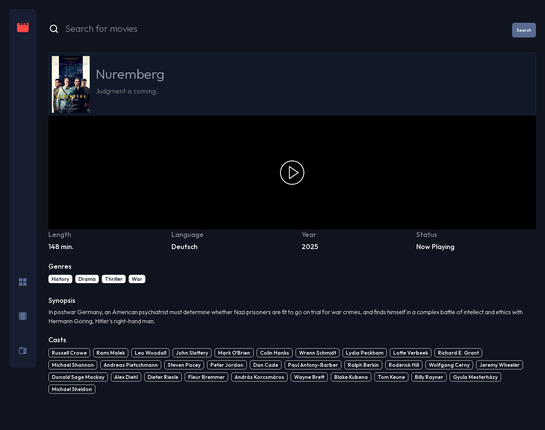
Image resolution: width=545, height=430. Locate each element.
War (137, 279)
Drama (87, 279)
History (60, 279)
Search (524, 30)
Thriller (114, 279)
